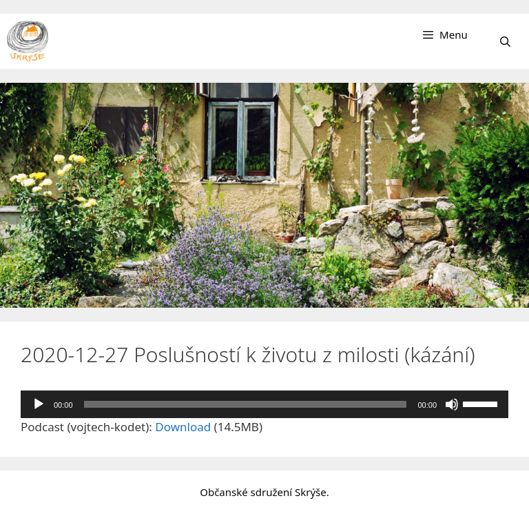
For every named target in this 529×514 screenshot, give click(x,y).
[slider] (245, 404)
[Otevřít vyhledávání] (505, 41)
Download (183, 427)
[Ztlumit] (452, 404)
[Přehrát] (38, 404)
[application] (264, 404)
